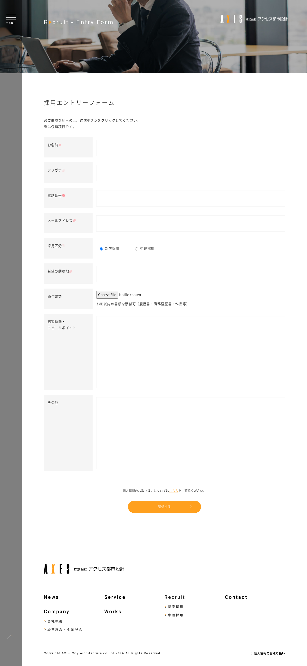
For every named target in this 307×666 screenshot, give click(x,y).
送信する (164, 506)
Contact (236, 597)
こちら (173, 490)
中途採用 (176, 615)
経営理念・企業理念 (65, 629)
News (51, 597)
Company (57, 611)
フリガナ (57, 170)
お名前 (55, 145)
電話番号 (57, 195)
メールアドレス (62, 220)
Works (113, 611)
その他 (53, 402)
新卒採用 (176, 607)
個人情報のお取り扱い (269, 653)
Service (115, 597)
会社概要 (55, 621)
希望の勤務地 (60, 271)
